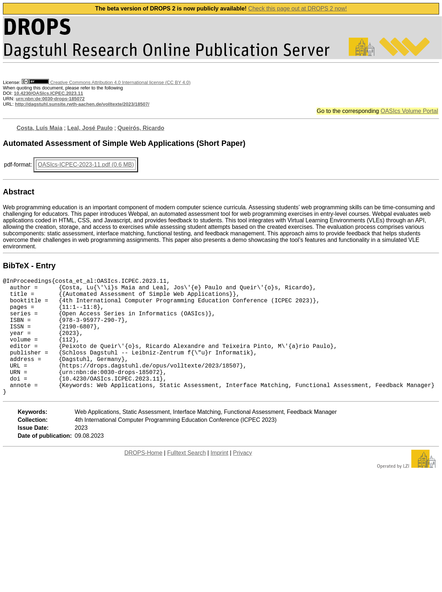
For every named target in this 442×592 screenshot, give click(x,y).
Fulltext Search (186, 479)
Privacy (242, 479)
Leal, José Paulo (89, 128)
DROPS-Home (143, 479)
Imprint (219, 479)
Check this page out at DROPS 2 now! (297, 8)
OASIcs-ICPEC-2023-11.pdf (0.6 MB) (86, 164)
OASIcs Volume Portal (409, 111)
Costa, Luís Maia (39, 128)
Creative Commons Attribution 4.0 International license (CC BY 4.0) (106, 82)
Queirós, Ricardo (140, 128)
